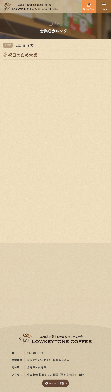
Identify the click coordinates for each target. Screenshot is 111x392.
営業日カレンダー (55, 30)
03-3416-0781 (35, 353)
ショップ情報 (54, 383)
